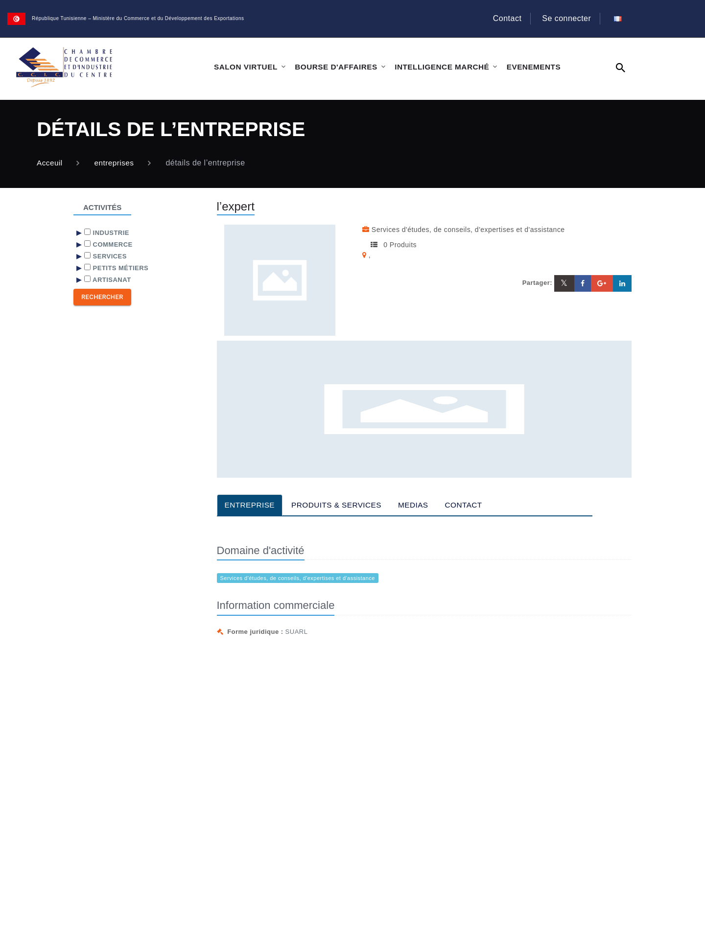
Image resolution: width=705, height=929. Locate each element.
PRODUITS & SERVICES (341, 505)
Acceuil (50, 163)
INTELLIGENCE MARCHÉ (438, 67)
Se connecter (560, 18)
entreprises (116, 163)
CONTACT (472, 505)
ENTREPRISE (251, 505)
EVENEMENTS (528, 67)
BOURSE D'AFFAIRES (334, 67)
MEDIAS (420, 505)
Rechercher (102, 297)
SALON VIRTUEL (245, 67)
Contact (501, 18)
